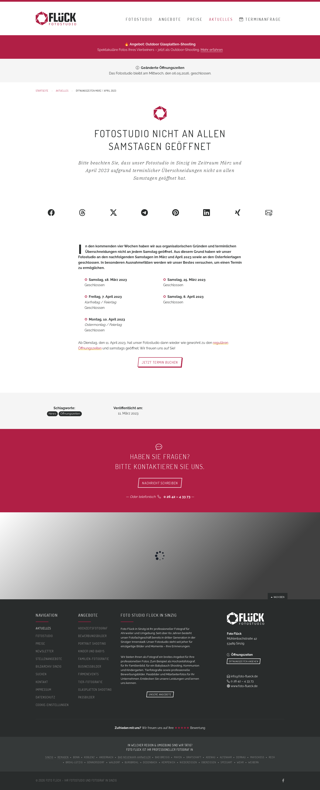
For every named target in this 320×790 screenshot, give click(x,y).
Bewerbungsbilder (92, 636)
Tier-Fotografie (90, 682)
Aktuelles (221, 19)
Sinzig (49, 757)
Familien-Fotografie (93, 659)
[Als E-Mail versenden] (268, 212)
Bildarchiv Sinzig (49, 666)
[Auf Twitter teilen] (113, 212)
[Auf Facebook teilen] (51, 212)
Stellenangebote (49, 659)
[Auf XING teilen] (237, 212)
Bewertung (189, 728)
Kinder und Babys (91, 651)
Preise (194, 19)
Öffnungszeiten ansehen (243, 661)
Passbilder (86, 697)
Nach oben (277, 597)
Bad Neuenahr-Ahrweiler (134, 757)
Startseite (42, 90)
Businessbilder (89, 666)
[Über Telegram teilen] (144, 212)
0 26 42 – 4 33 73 (177, 497)
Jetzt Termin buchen (160, 362)
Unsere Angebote (160, 694)
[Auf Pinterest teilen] (175, 212)
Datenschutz (45, 697)
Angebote (170, 19)
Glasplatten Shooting (95, 689)
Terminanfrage (260, 19)
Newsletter (45, 651)
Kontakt (42, 682)
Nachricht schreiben (160, 483)
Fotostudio (139, 19)
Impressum (43, 689)
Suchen (41, 674)
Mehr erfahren (212, 50)
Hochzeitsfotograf (93, 628)
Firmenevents (88, 674)
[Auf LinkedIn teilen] (206, 212)
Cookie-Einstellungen (52, 704)
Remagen (63, 757)
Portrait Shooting (92, 643)
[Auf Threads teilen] (82, 212)
